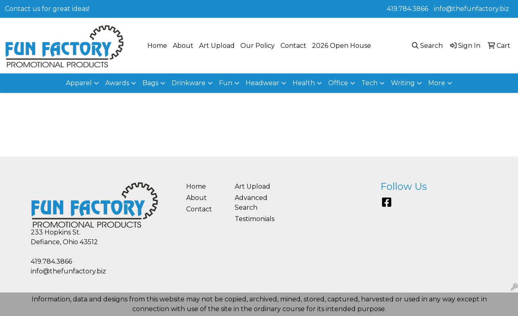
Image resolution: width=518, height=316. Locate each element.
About (183, 45)
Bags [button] (150, 83)
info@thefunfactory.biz (471, 9)
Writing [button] (403, 83)
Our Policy (257, 45)
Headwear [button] (262, 83)
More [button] (436, 83)
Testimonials (254, 219)
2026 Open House (341, 45)
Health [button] (304, 83)
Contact (293, 45)
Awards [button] (117, 83)
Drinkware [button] (189, 83)
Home (157, 45)
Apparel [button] (79, 83)
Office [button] (338, 83)
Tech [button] (369, 83)
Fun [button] (225, 83)
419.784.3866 (407, 9)
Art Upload (217, 45)
